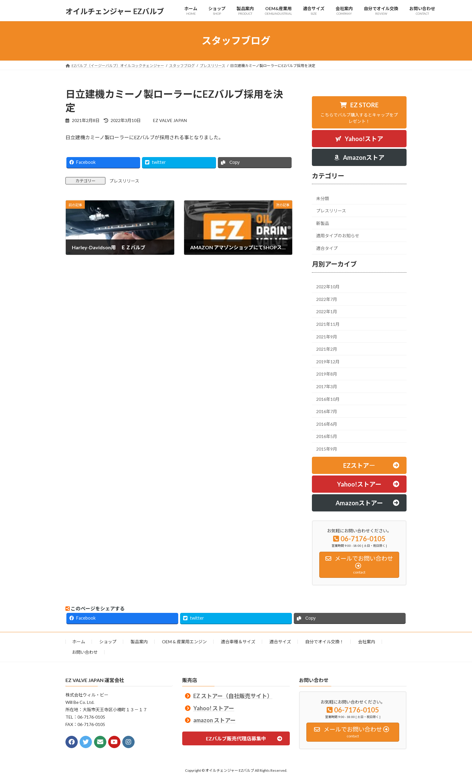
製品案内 (139, 641)
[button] (359, 112)
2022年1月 (326, 311)
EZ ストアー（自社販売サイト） (233, 695)
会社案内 (366, 641)
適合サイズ (280, 641)
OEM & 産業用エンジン (184, 641)
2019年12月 (328, 361)
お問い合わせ (85, 652)
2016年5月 (326, 436)
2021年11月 (328, 324)
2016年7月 (326, 411)
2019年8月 (326, 374)
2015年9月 (326, 448)
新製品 (322, 223)
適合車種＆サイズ (238, 641)
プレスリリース (124, 180)
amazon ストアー (214, 719)
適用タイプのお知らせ (337, 235)
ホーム (78, 641)
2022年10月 (328, 286)
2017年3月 (326, 386)
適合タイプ (327, 247)
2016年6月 (326, 423)
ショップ (107, 641)
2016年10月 (328, 398)
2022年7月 (326, 299)
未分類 (322, 198)
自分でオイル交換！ (324, 641)
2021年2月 (326, 349)
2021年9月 (326, 336)
